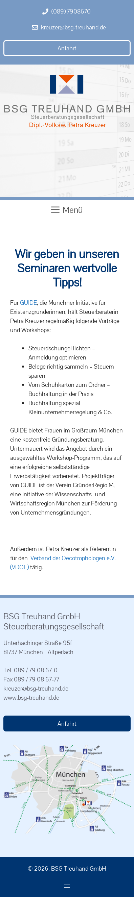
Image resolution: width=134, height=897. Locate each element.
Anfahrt (67, 48)
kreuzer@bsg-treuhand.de (73, 27)
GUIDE (28, 302)
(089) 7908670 (71, 11)
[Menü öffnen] (67, 886)
